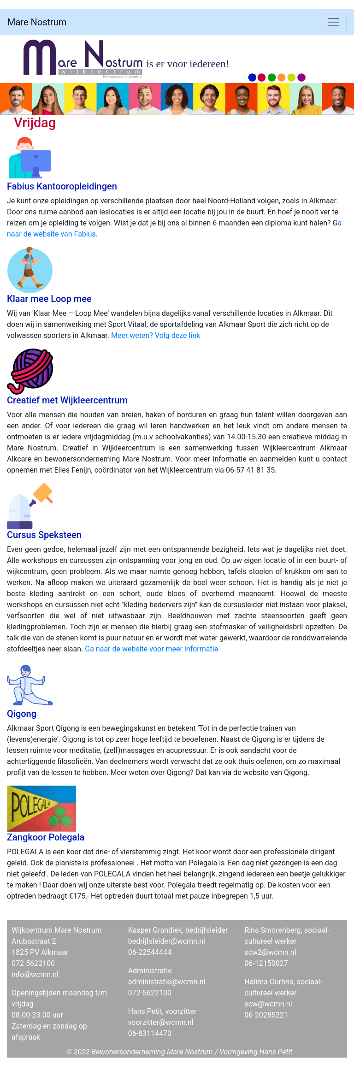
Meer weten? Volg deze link (155, 335)
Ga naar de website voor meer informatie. (152, 649)
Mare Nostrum (36, 22)
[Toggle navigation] (334, 22)
